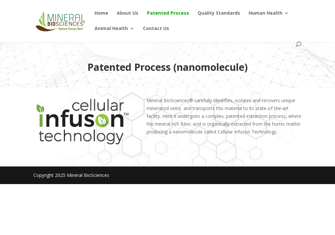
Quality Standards (219, 13)
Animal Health (111, 28)
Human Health (265, 13)
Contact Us (156, 28)
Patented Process (168, 13)
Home (101, 13)
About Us (127, 13)
